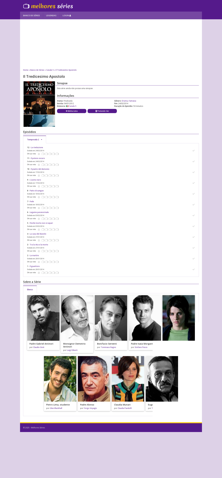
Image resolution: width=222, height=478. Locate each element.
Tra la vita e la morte (39, 244)
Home (25, 70)
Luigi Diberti (72, 350)
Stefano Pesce (141, 347)
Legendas (51, 15)
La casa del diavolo (38, 234)
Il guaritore (35, 266)
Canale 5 (50, 70)
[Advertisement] (111, 44)
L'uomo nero (35, 180)
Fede (32, 201)
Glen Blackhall (56, 408)
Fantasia (132, 101)
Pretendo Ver (102, 111)
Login (67, 15)
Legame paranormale (39, 212)
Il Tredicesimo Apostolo (66, 70)
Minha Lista (72, 111)
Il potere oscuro (38, 158)
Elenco (30, 289)
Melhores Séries (48, 5)
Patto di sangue (37, 190)
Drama (125, 101)
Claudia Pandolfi (125, 408)
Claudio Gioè (38, 347)
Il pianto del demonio (40, 169)
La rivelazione (37, 147)
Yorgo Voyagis (90, 408)
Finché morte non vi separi (41, 223)
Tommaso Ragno (108, 347)
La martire (34, 255)
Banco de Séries (31, 15)
